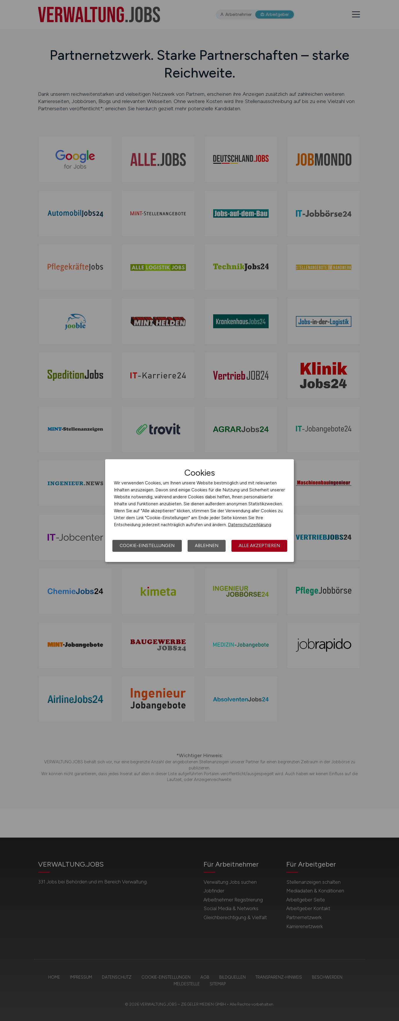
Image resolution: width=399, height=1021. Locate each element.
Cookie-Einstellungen (147, 545)
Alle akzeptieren (259, 545)
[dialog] (199, 510)
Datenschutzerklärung (249, 524)
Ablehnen (206, 545)
